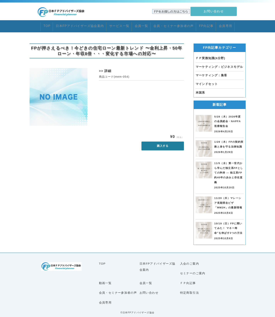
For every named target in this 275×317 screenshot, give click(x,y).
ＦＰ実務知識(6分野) (210, 55)
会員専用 (242, 25)
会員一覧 (141, 25)
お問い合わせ (149, 290)
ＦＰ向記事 (188, 280)
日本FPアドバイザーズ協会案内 (68, 25)
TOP (29, 25)
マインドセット (207, 81)
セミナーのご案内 (192, 271)
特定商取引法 (189, 290)
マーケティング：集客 (211, 73)
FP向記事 (218, 25)
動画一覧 (105, 280)
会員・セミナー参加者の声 (179, 25)
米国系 (200, 90)
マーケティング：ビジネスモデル (219, 64)
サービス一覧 (113, 25)
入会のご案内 (189, 261)
